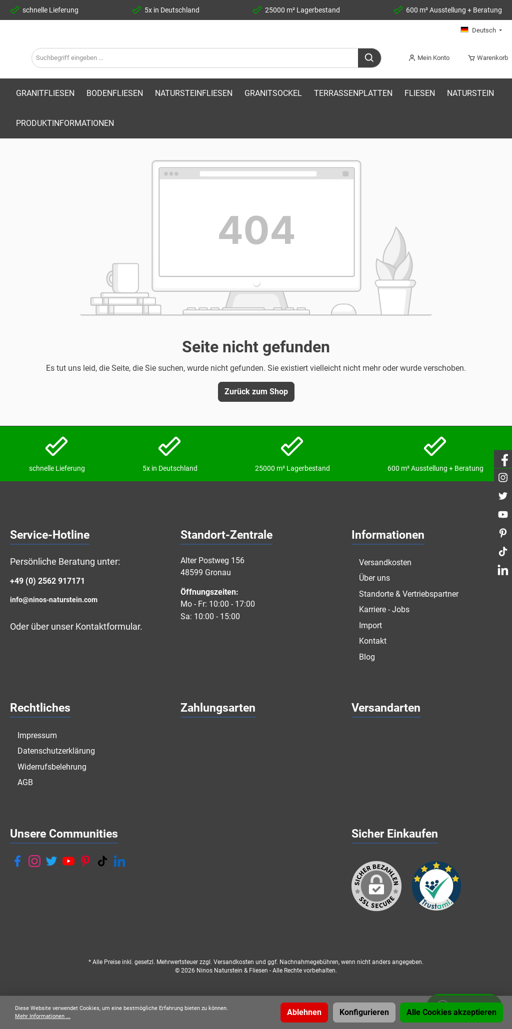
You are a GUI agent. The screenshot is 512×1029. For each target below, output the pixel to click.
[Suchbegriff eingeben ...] (280, 70)
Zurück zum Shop (256, 415)
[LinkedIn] (119, 861)
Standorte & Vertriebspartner (408, 594)
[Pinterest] (85, 861)
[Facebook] (17, 861)
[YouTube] (68, 861)
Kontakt (372, 641)
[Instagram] (34, 861)
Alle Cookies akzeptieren (451, 1012)
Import (370, 625)
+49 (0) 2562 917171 (47, 581)
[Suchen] (371, 70)
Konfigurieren (364, 1012)
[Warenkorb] (484, 69)
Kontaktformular (108, 627)
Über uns (374, 578)
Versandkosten (385, 562)
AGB (25, 783)
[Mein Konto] (429, 69)
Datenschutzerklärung (56, 751)
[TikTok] (102, 861)
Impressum (37, 735)
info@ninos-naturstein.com (54, 600)
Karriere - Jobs (384, 609)
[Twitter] (51, 861)
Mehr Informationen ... (42, 1016)
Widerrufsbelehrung (52, 767)
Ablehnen (304, 1012)
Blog (367, 657)
